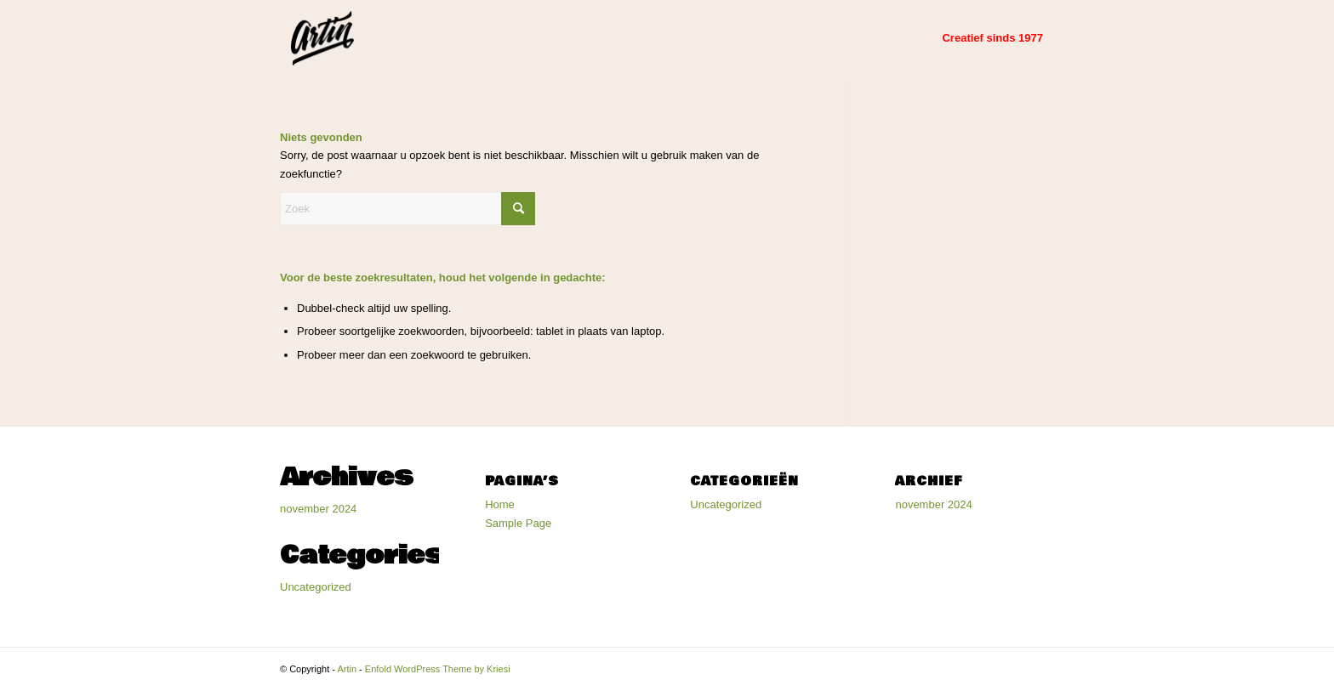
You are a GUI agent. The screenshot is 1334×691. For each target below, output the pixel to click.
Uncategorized (315, 587)
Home (500, 504)
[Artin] (322, 38)
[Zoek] (407, 208)
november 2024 (318, 508)
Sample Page (518, 523)
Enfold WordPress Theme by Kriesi (437, 669)
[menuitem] (992, 38)
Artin (346, 669)
